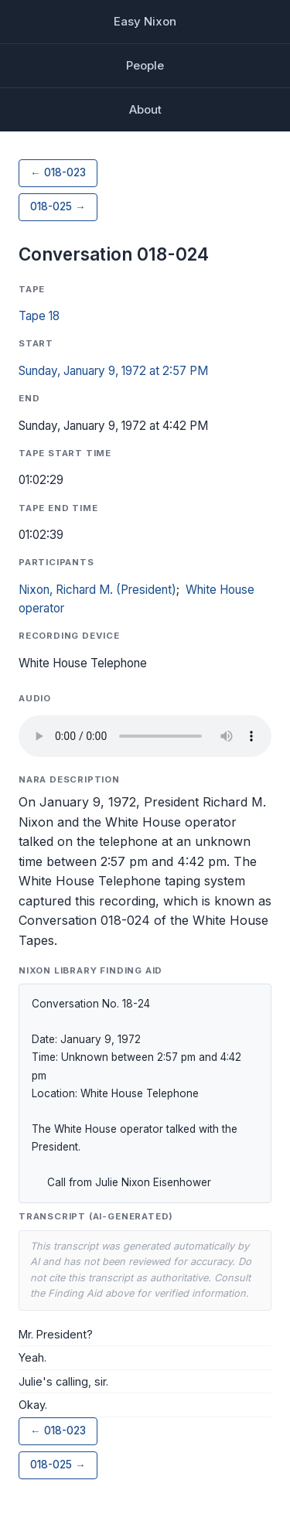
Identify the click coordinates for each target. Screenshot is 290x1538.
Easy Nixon (145, 21)
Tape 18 (39, 316)
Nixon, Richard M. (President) (97, 589)
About (145, 109)
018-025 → (58, 206)
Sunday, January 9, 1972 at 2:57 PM (113, 370)
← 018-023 (58, 172)
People (145, 65)
